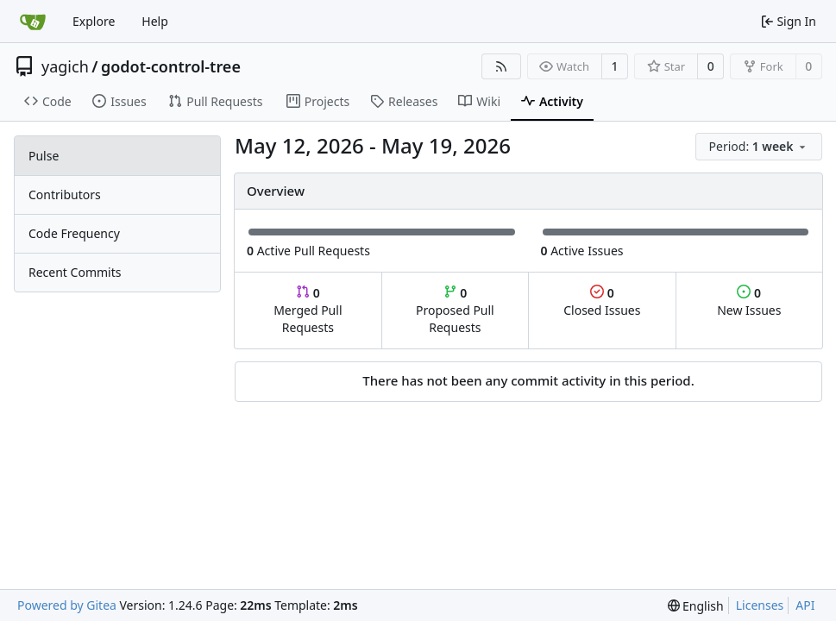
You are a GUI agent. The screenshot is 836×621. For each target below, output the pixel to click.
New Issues (749, 301)
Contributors (64, 194)
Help (154, 21)
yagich (65, 66)
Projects (317, 101)
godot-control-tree (171, 66)
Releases (403, 101)
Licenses (760, 605)
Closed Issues (601, 301)
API (804, 605)
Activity (552, 101)
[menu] (758, 146)
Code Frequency (74, 233)
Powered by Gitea (66, 605)
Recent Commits (74, 272)
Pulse (43, 155)
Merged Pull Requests (307, 310)
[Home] (33, 21)
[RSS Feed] (501, 66)
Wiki (479, 101)
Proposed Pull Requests (455, 310)
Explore (93, 21)
